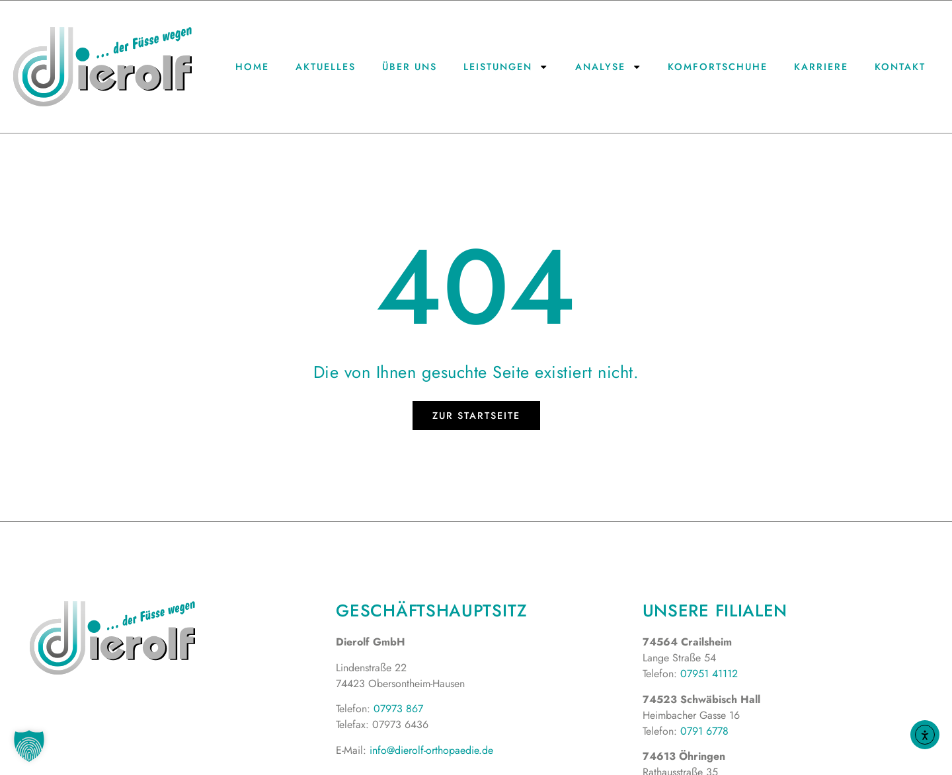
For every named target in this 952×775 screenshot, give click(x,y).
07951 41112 (709, 673)
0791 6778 (704, 731)
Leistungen (505, 66)
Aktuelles (326, 66)
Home (252, 66)
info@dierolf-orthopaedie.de (431, 750)
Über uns (409, 66)
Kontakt (900, 66)
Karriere (821, 66)
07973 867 (398, 708)
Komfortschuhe (718, 66)
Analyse (608, 66)
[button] (29, 746)
